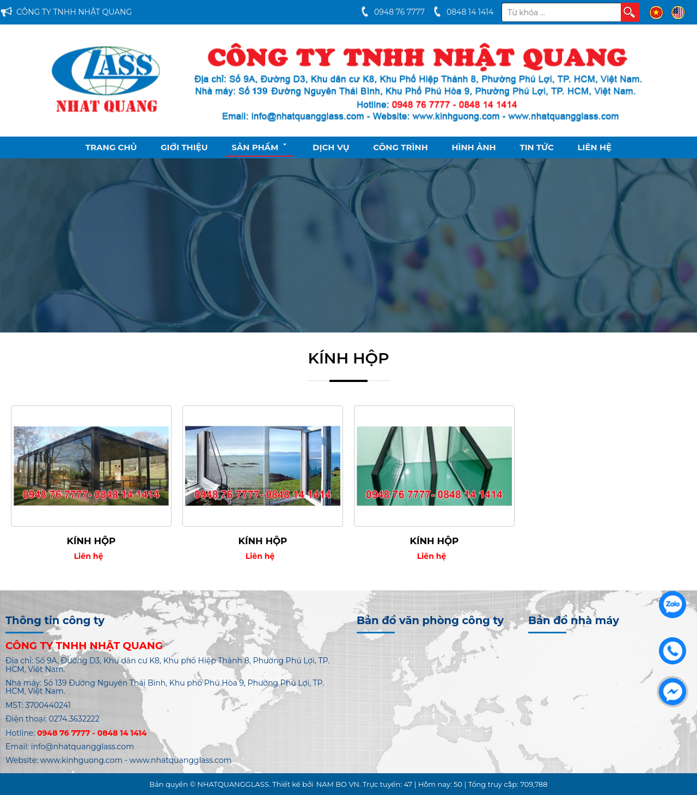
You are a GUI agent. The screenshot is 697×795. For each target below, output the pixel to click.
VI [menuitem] (656, 12)
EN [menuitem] (678, 12)
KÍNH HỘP (91, 540)
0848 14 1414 (470, 12)
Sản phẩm (260, 146)
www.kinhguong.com (81, 760)
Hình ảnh (473, 147)
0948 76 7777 (399, 12)
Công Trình (400, 147)
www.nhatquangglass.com (181, 760)
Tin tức (536, 147)
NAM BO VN (337, 784)
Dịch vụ (331, 147)
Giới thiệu (184, 147)
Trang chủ (111, 147)
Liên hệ (595, 147)
